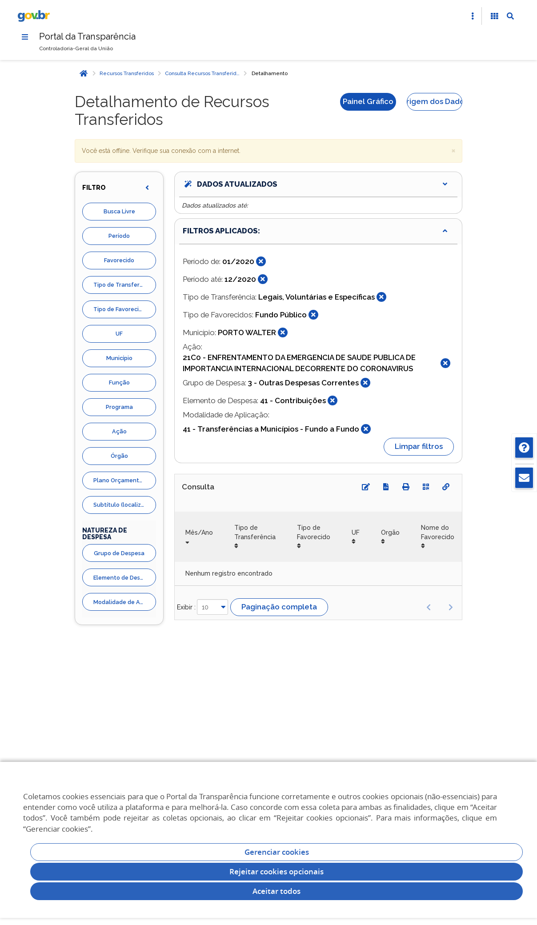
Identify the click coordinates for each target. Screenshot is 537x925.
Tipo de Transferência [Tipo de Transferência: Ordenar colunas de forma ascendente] (255, 532)
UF (119, 333)
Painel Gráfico (368, 101)
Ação (119, 431)
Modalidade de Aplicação (124, 602)
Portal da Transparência (87, 36)
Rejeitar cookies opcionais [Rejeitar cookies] (276, 871)
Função (119, 382)
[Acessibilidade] (494, 16)
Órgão (119, 455)
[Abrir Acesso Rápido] (472, 16)
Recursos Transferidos (127, 73)
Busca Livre (119, 211)
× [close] (453, 150)
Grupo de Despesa (119, 553)
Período (119, 235)
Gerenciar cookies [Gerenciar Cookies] (276, 852)
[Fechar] (261, 261)
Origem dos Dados (434, 101)
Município (119, 358)
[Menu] (25, 37)
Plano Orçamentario (121, 480)
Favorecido (119, 260)
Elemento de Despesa (123, 577)
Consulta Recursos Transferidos (203, 73)
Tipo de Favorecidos (120, 309)
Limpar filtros (419, 446)
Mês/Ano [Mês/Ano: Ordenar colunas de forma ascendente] (199, 532)
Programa (119, 407)
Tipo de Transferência (124, 284)
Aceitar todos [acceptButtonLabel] (276, 891)
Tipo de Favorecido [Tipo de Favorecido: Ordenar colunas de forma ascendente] (313, 532)
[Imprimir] (406, 487)
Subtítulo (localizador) (124, 504)
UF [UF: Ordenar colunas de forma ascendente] (356, 532)
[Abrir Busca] (510, 16)
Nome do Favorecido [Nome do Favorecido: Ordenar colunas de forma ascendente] (437, 532)
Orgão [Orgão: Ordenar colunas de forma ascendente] (390, 532)
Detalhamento (270, 73)
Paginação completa (279, 606)
